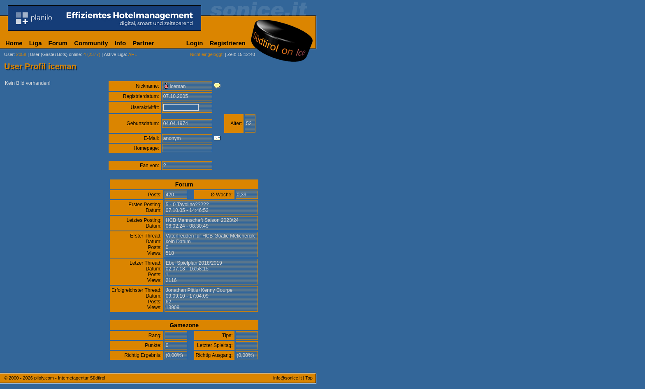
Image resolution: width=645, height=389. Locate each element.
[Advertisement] (356, 205)
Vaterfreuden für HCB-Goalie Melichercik (210, 236)
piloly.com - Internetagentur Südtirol (69, 377)
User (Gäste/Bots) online (55, 54)
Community (91, 43)
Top (309, 377)
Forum (58, 43)
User (9, 54)
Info (120, 43)
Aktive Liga (115, 54)
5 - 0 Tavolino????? (187, 204)
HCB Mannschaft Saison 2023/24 (202, 220)
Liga (35, 43)
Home (14, 43)
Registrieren (227, 43)
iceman (178, 86)
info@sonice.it (287, 377)
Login (194, 43)
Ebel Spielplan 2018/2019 (194, 263)
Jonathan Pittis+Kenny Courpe (199, 290)
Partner (143, 43)
